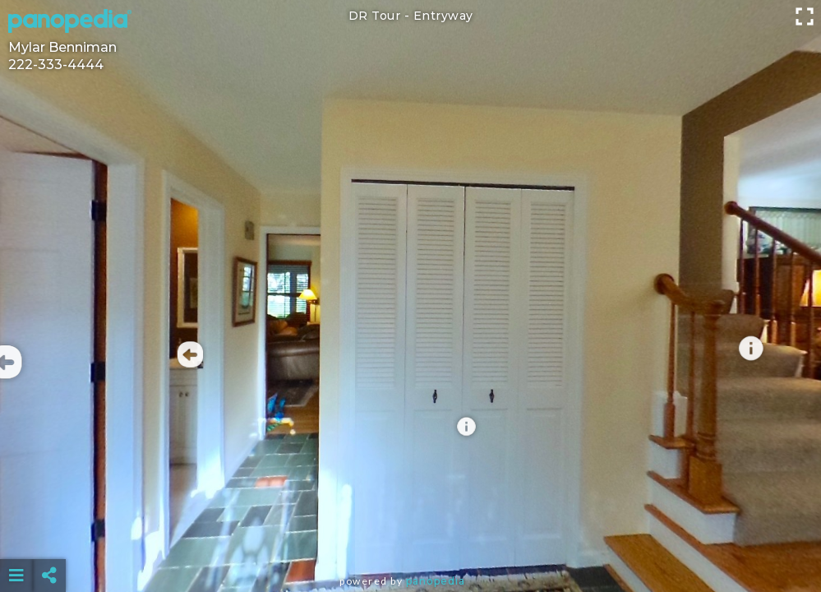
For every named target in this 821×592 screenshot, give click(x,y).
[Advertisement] (410, 534)
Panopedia (435, 581)
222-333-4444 (56, 64)
